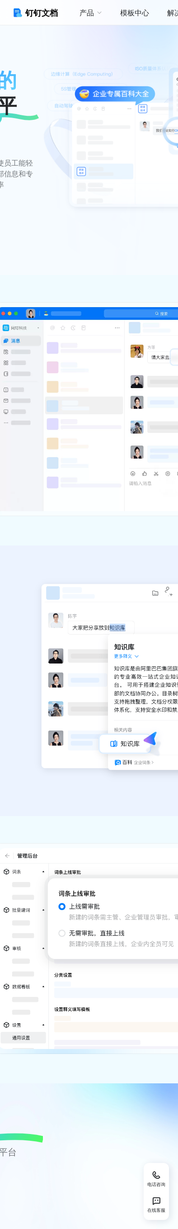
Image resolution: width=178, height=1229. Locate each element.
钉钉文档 (34, 12)
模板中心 (134, 13)
